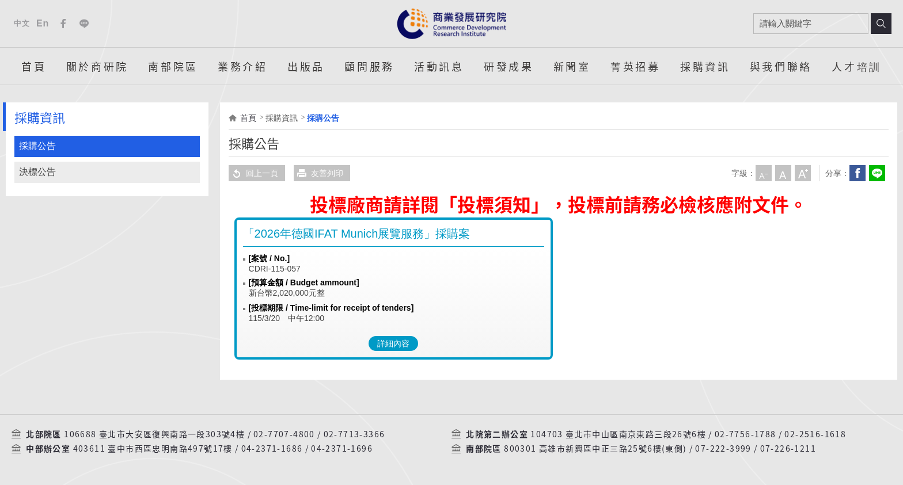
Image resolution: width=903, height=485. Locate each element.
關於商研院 (97, 66)
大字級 (803, 173)
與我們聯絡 (781, 66)
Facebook (63, 23)
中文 (21, 23)
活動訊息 (439, 66)
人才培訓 (856, 66)
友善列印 (318, 173)
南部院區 (173, 66)
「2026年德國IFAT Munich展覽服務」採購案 (357, 233)
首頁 (33, 66)
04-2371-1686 (272, 449)
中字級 (783, 173)
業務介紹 (242, 66)
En (42, 23)
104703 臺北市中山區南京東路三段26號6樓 (618, 434)
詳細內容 (393, 343)
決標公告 (37, 172)
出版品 (306, 66)
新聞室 (572, 66)
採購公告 (37, 146)
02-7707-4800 (284, 434)
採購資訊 (705, 66)
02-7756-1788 (745, 434)
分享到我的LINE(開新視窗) (877, 173)
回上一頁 (253, 173)
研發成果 (508, 66)
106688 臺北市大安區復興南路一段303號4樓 (154, 434)
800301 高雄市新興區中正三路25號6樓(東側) (595, 449)
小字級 (764, 173)
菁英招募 (635, 66)
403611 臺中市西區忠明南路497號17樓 (153, 449)
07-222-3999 (723, 449)
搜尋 (881, 23)
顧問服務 (369, 66)
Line (84, 23)
